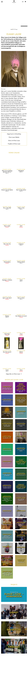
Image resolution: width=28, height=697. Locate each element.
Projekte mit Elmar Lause (14, 144)
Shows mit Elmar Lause (14, 140)
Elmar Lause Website (14, 137)
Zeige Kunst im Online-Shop (14, 134)
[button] (12, 28)
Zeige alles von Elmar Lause (14, 374)
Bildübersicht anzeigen (14, 29)
